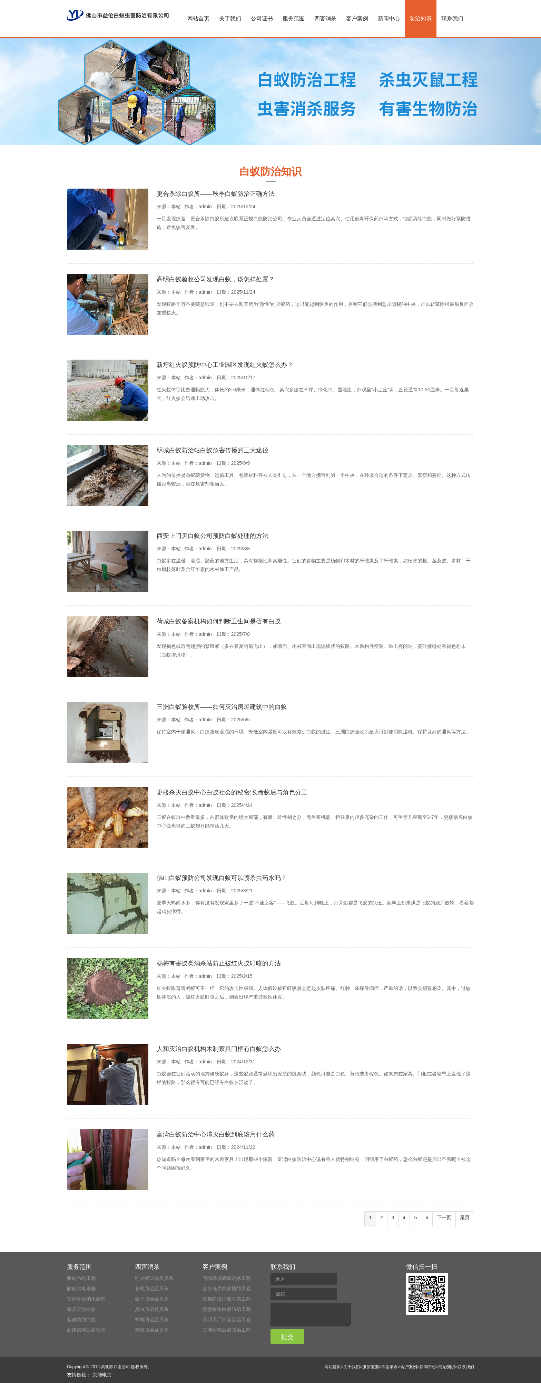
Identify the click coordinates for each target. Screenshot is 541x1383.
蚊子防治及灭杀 (152, 1299)
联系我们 (452, 18)
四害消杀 (325, 18)
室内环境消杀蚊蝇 (86, 1299)
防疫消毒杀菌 (81, 1288)
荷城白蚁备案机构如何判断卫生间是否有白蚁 (219, 621)
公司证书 (262, 18)
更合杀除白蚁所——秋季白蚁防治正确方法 (216, 193)
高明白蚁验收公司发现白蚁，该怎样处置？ (216, 279)
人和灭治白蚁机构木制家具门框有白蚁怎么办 (219, 1048)
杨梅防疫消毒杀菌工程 (227, 1299)
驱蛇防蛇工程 (81, 1278)
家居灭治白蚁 (81, 1309)
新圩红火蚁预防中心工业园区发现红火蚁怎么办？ (225, 364)
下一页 (444, 1217)
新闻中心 (389, 18)
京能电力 (102, 1374)
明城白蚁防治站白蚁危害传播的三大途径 (212, 450)
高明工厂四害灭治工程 (227, 1319)
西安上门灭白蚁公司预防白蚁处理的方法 (212, 535)
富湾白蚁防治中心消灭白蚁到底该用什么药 (216, 1134)
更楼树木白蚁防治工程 (227, 1309)
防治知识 (421, 18)
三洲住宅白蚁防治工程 (227, 1330)
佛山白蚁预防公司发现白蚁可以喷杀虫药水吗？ (222, 877)
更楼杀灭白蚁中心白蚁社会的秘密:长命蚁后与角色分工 (232, 792)
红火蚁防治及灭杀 (154, 1278)
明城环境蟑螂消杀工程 (227, 1278)
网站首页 (198, 18)
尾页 (465, 1217)
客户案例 (357, 18)
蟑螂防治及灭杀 (152, 1319)
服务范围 (294, 18)
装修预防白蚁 (81, 1319)
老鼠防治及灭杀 (152, 1330)
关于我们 (230, 18)
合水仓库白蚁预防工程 (227, 1288)
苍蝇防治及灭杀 (152, 1288)
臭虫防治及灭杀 (152, 1309)
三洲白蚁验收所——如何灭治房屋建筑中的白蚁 (222, 706)
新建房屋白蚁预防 (86, 1330)
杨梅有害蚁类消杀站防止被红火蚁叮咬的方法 (219, 963)
